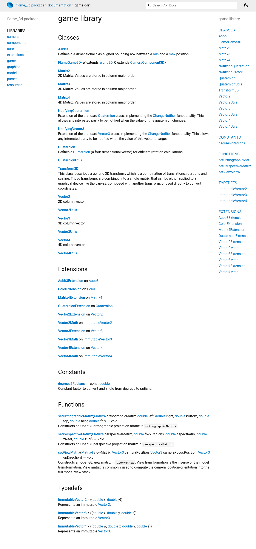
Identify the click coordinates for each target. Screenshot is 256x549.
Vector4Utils (67, 253)
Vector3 (104, 134)
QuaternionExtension (74, 306)
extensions (15, 55)
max (172, 54)
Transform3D (68, 169)
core (10, 49)
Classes (227, 30)
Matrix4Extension (71, 297)
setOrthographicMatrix (75, 416)
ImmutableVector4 (98, 356)
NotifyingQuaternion (73, 111)
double (104, 384)
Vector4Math (68, 356)
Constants (230, 137)
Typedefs (228, 183)
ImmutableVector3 (98, 339)
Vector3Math (68, 339)
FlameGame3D (69, 62)
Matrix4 (64, 97)
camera (13, 37)
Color (91, 289)
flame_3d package (30, 5)
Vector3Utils (67, 232)
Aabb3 (63, 49)
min (156, 54)
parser (12, 79)
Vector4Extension (71, 348)
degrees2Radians (71, 384)
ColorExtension (70, 289)
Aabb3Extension (70, 281)
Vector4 (64, 240)
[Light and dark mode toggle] (246, 5)
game (11, 61)
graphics (13, 67)
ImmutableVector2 (98, 323)
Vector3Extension (71, 331)
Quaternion (106, 116)
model (12, 73)
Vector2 (64, 197)
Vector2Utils (67, 210)
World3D (105, 62)
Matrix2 (64, 71)
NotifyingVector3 (71, 129)
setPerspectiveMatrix (74, 434)
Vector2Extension (71, 314)
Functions (229, 154)
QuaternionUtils (70, 160)
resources (14, 85)
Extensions (230, 211)
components (16, 43)
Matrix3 (64, 84)
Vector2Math (68, 323)
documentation (59, 5)
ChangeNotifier (164, 116)
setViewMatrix (69, 452)
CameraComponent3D (147, 62)
